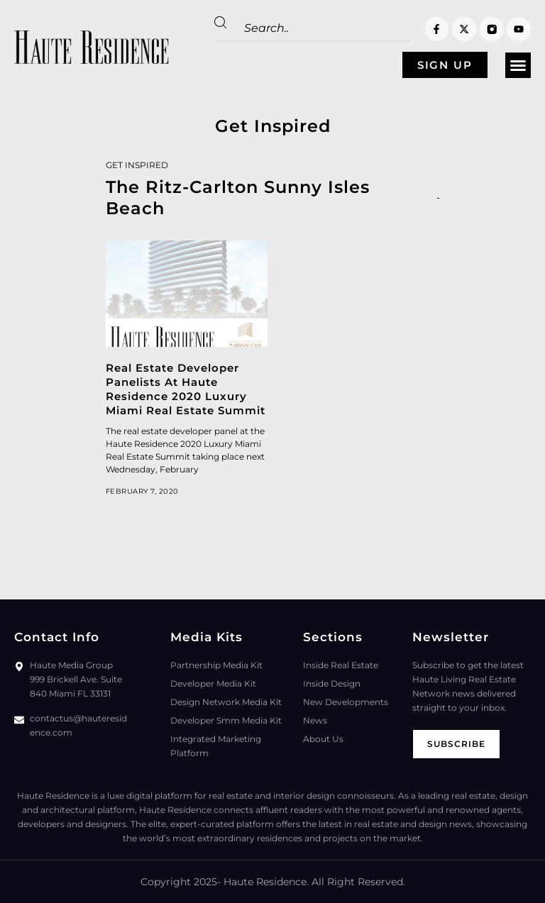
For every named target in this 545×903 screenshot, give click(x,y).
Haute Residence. (266, 881)
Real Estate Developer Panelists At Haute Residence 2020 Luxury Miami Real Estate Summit (185, 389)
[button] (518, 65)
